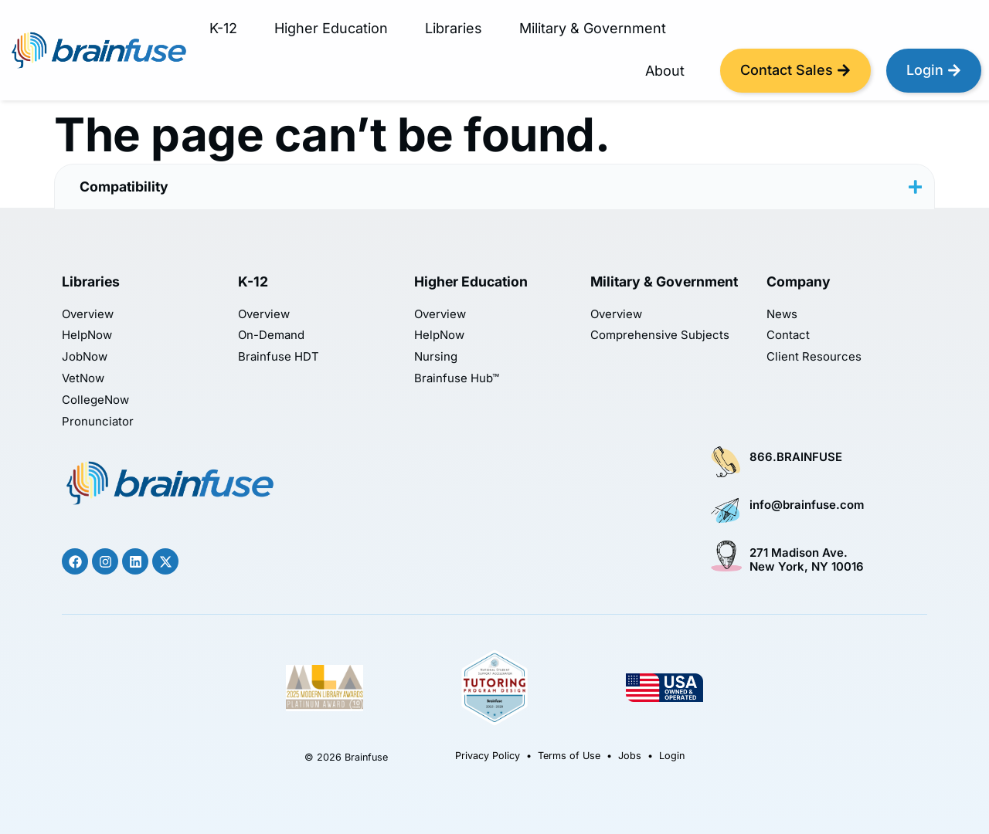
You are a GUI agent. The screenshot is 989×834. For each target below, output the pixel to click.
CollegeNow (95, 400)
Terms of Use (569, 755)
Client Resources (814, 357)
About (665, 71)
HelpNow (87, 335)
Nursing (435, 357)
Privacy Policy (487, 755)
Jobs (629, 755)
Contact (788, 335)
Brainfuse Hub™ (456, 378)
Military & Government (592, 28)
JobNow (84, 357)
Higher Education (331, 28)
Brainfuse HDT (278, 357)
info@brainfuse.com (806, 505)
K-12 (223, 28)
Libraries (453, 28)
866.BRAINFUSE (795, 457)
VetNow (83, 378)
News (781, 314)
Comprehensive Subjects (659, 335)
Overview (88, 314)
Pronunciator (98, 422)
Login (672, 755)
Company (798, 281)
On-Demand (271, 335)
